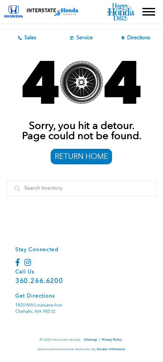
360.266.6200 (39, 281)
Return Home (81, 156)
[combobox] (82, 188)
